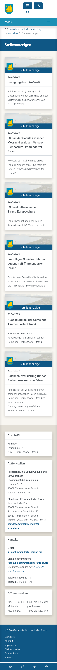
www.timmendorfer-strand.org (25, 29)
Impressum (11, 645)
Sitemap (9, 657)
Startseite (10, 636)
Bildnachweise (12, 649)
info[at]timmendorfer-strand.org (25, 552)
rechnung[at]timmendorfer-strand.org (28, 562)
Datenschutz (11, 653)
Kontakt (9, 641)
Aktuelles (13, 33)
